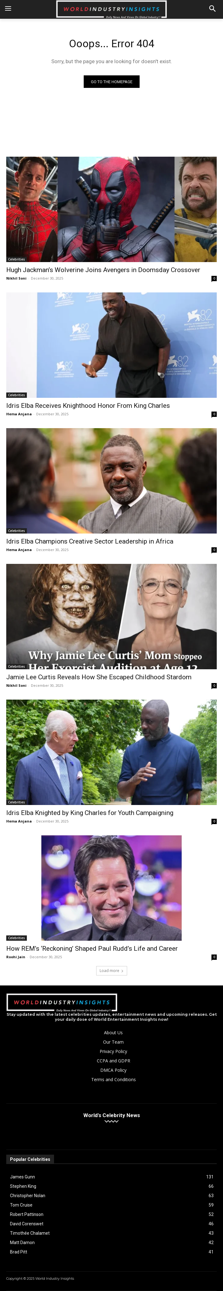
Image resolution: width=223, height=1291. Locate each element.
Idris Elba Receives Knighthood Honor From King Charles (88, 405)
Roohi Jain (15, 956)
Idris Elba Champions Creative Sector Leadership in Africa (89, 541)
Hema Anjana (19, 414)
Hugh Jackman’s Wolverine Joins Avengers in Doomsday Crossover (103, 270)
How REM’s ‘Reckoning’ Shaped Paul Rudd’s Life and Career (92, 948)
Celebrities (16, 259)
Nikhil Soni (16, 278)
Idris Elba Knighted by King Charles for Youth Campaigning (89, 813)
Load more (112, 970)
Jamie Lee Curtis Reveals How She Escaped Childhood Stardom (98, 677)
